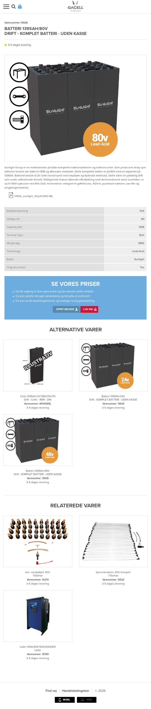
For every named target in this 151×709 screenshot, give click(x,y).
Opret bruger (65, 309)
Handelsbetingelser (75, 691)
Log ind (88, 309)
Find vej (51, 691)
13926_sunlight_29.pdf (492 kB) (33, 196)
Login (20, 6)
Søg (13, 6)
